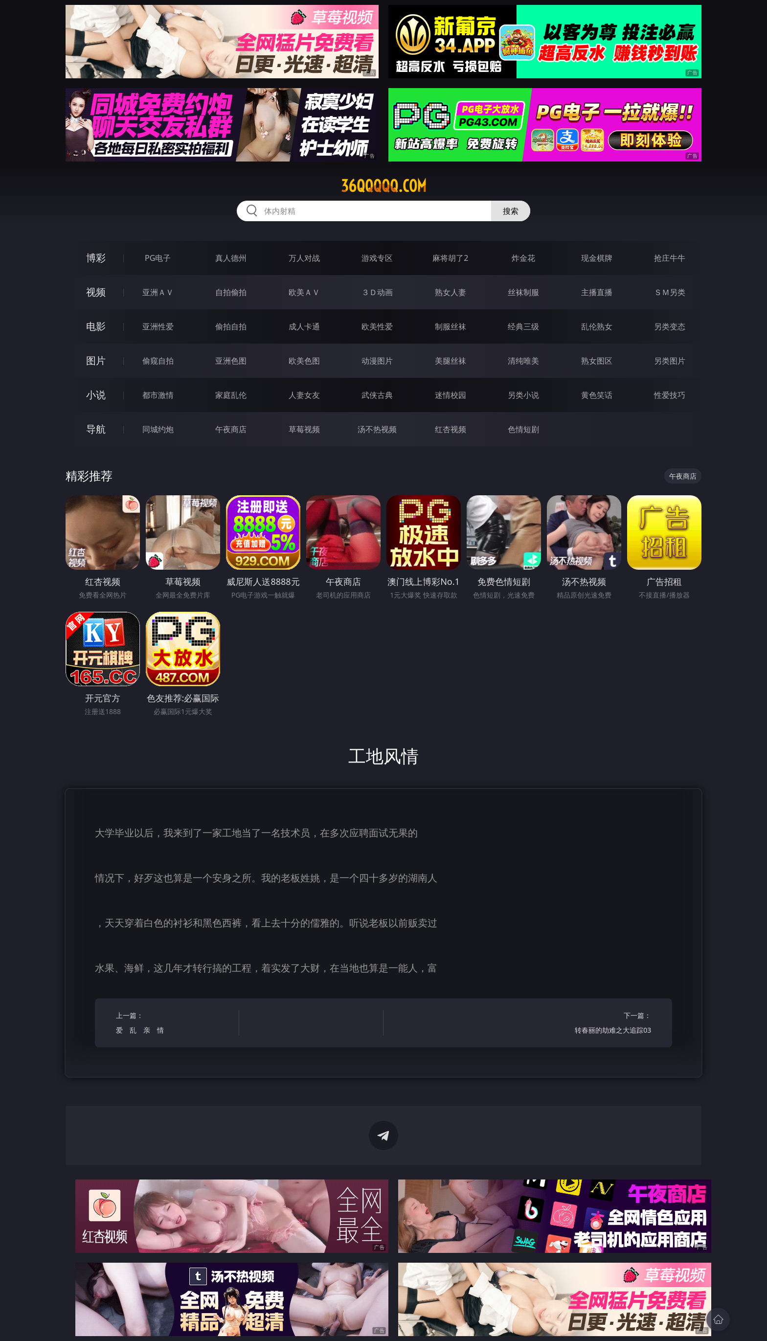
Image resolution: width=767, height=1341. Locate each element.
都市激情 (158, 395)
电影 (96, 326)
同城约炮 (158, 429)
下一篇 (592, 1024)
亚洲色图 (231, 360)
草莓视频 (304, 429)
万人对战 (304, 258)
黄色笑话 (596, 395)
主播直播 (596, 292)
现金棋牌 (596, 258)
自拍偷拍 (231, 292)
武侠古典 (377, 395)
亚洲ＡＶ (158, 292)
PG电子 (158, 258)
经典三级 (523, 326)
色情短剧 (523, 429)
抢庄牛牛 (669, 258)
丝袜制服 (523, 292)
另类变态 (669, 326)
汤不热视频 (377, 429)
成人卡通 (304, 326)
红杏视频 (450, 429)
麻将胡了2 (450, 258)
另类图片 (669, 360)
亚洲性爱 (158, 326)
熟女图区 (596, 360)
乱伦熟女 (596, 326)
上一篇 (174, 1024)
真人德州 (231, 258)
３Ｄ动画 (377, 292)
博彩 (96, 257)
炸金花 (523, 258)
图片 (96, 360)
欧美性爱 (377, 326)
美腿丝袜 (450, 360)
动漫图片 (377, 360)
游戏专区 (377, 258)
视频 (96, 292)
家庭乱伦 (231, 395)
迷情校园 (450, 395)
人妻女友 (304, 395)
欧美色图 (304, 360)
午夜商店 (231, 429)
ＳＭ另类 (669, 292)
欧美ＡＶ (304, 292)
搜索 (511, 211)
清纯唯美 (523, 360)
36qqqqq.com (384, 186)
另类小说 (523, 395)
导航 (96, 429)
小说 (96, 394)
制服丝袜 (450, 326)
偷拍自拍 (231, 326)
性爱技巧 (669, 395)
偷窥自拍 (158, 360)
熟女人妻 (450, 292)
